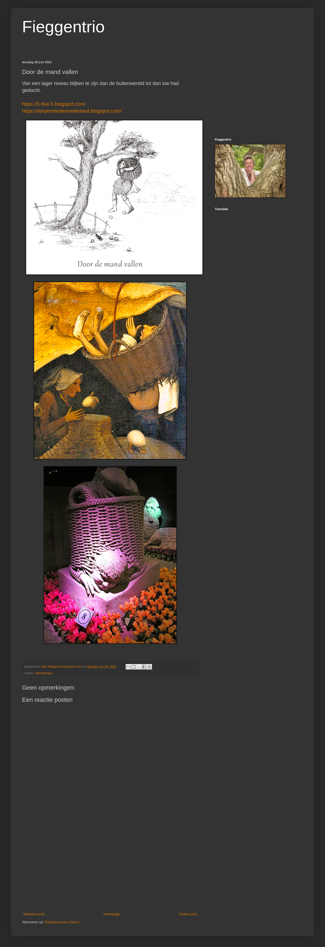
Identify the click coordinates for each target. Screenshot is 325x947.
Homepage (112, 914)
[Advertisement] (110, 866)
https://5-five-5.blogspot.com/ (54, 104)
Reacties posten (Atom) (62, 922)
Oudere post (188, 914)
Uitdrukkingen (44, 673)
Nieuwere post (34, 914)
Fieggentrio (63, 26)
